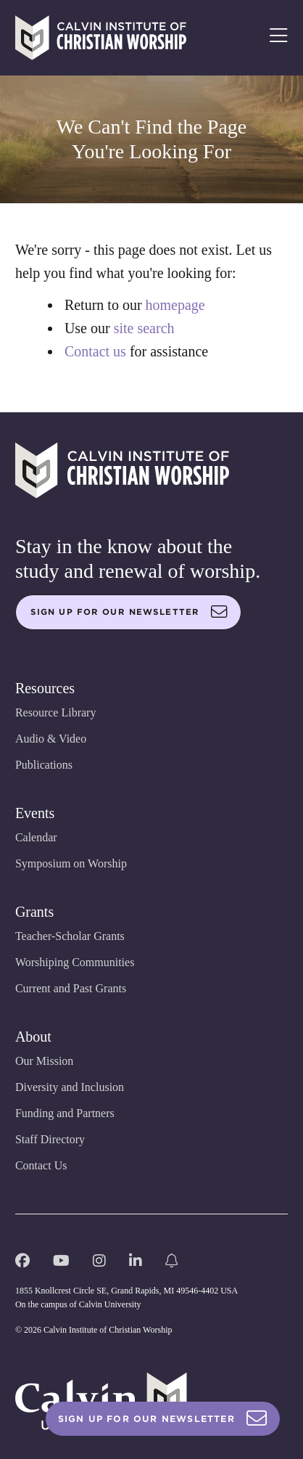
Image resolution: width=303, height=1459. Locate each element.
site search (144, 328)
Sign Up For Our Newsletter (162, 1418)
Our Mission (44, 1061)
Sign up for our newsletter (129, 612)
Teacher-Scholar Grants (70, 936)
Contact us (95, 351)
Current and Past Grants (70, 988)
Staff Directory (50, 1139)
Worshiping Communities (75, 962)
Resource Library (55, 712)
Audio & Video (50, 738)
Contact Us (41, 1165)
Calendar (36, 837)
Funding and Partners (65, 1113)
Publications (43, 765)
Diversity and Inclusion (69, 1087)
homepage (175, 305)
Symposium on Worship (71, 863)
